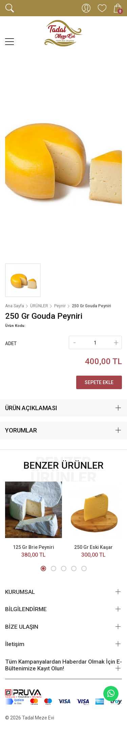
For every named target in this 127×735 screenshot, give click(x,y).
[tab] (63, 408)
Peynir (60, 306)
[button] (43, 568)
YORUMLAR (21, 430)
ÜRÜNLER (39, 306)
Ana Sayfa (14, 306)
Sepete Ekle (99, 382)
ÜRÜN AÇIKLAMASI (31, 407)
